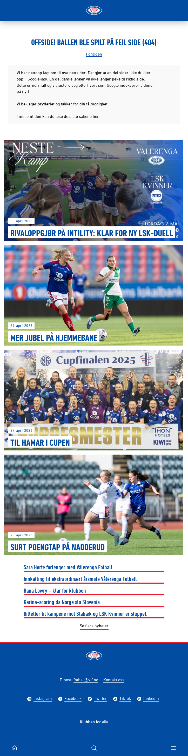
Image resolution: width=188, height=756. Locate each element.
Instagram (42, 699)
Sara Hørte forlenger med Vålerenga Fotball (68, 567)
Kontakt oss (113, 679)
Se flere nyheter (94, 625)
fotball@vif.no (85, 679)
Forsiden (94, 54)
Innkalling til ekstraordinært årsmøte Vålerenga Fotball (80, 578)
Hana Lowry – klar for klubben (55, 590)
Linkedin (151, 699)
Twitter (100, 699)
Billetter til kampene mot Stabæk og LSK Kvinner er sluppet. (85, 613)
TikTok (125, 699)
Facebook (73, 699)
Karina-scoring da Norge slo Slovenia (62, 601)
